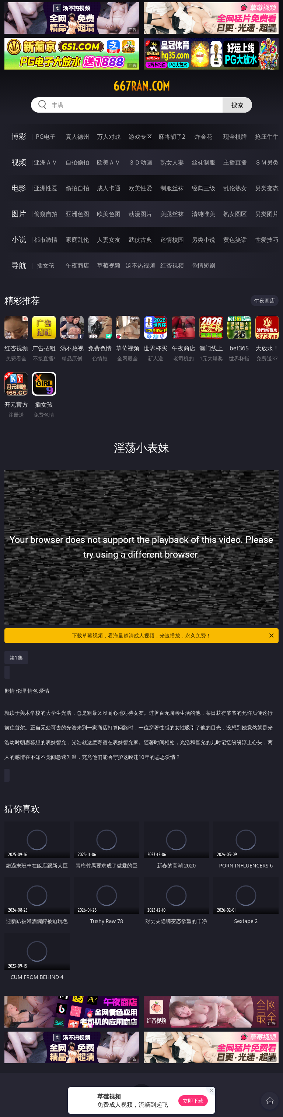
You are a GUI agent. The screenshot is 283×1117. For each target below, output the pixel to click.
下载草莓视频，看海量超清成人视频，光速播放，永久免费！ (173, 635)
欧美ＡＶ (108, 162)
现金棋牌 (235, 136)
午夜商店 (77, 265)
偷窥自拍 (45, 214)
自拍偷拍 (77, 162)
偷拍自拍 (77, 188)
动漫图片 (140, 214)
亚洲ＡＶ (45, 162)
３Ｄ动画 (140, 162)
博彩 (18, 136)
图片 (18, 214)
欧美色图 (108, 214)
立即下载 (193, 1100)
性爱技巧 (267, 240)
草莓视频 (108, 265)
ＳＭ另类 (267, 162)
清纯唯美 (203, 214)
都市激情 (45, 240)
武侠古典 (140, 240)
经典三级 (203, 188)
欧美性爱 (140, 188)
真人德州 (77, 136)
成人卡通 (108, 188)
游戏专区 (140, 136)
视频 (18, 162)
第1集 (16, 657)
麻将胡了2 (171, 136)
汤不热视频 (140, 265)
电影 (18, 188)
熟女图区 (235, 214)
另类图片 (267, 214)
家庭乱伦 (77, 240)
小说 (18, 239)
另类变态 (267, 188)
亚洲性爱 (45, 188)
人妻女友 (108, 240)
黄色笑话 (235, 240)
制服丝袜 (172, 188)
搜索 (237, 105)
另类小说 (203, 240)
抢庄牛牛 (267, 136)
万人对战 (108, 136)
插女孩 (46, 265)
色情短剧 (203, 265)
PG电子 (45, 136)
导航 (18, 265)
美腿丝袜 (172, 214)
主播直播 (235, 162)
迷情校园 (172, 240)
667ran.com (141, 86)
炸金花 (203, 136)
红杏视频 (172, 265)
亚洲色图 (77, 214)
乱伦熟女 (235, 188)
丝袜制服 (203, 162)
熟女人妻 (172, 162)
